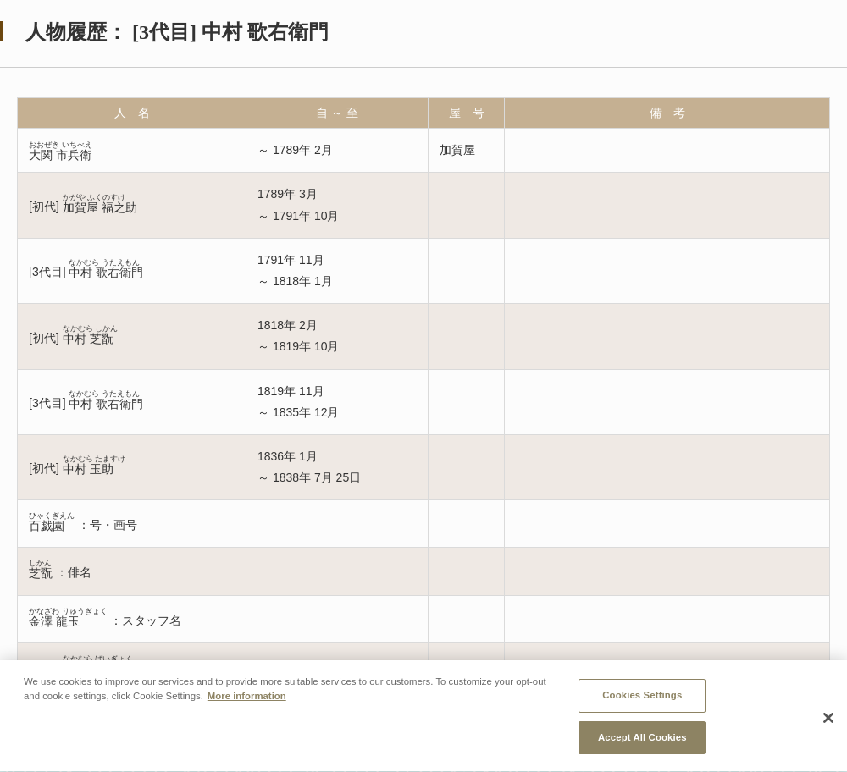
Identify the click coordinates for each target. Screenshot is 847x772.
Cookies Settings (642, 715)
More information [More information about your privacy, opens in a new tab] (247, 716)
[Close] (828, 737)
